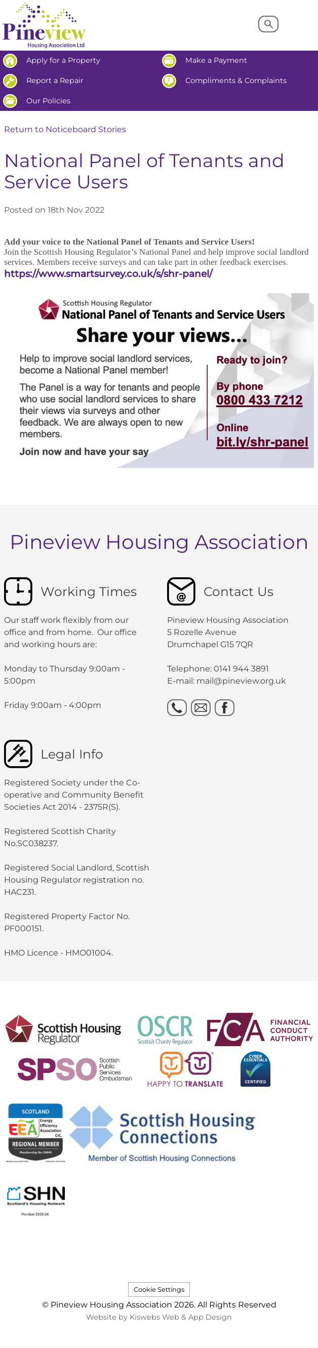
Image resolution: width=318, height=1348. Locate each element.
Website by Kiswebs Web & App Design (159, 1317)
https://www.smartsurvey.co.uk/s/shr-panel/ (108, 274)
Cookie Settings (159, 1289)
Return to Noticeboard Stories (65, 129)
